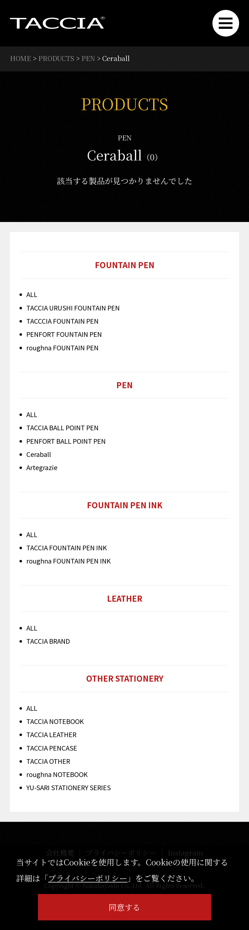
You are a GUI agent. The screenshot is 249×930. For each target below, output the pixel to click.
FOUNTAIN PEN (125, 264)
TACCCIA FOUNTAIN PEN (62, 321)
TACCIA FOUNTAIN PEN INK (66, 548)
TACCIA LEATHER (51, 736)
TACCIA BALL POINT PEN (62, 428)
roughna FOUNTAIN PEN (62, 347)
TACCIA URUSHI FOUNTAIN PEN (73, 308)
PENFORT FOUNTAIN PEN (64, 334)
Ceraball (38, 455)
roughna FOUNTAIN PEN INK (68, 562)
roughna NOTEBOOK (57, 776)
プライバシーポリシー (87, 878)
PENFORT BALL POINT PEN (66, 441)
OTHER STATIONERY (124, 679)
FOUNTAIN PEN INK (124, 505)
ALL (31, 294)
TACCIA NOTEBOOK (55, 723)
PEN (89, 58)
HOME (20, 58)
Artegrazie (41, 468)
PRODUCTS (56, 58)
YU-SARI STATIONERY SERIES (69, 789)
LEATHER (124, 599)
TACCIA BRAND (48, 642)
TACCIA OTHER (48, 762)
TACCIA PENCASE (52, 749)
